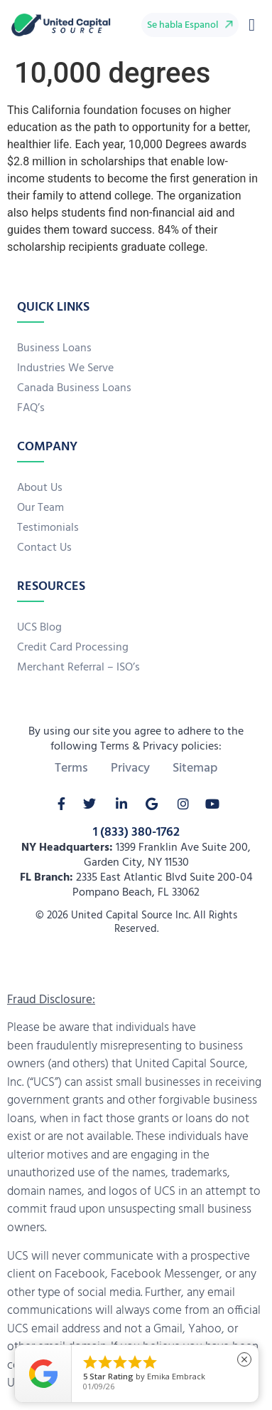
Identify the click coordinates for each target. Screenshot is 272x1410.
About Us (39, 488)
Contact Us (44, 548)
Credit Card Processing (73, 648)
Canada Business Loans (74, 388)
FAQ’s (31, 408)
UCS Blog (39, 628)
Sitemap (195, 769)
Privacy (130, 769)
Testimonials (48, 528)
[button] (252, 25)
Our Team (40, 508)
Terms (71, 769)
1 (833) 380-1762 (136, 832)
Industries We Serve (65, 368)
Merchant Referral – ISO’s (78, 667)
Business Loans (54, 348)
